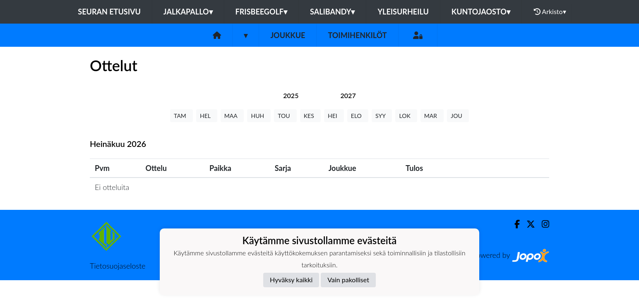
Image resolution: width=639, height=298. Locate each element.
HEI (334, 115)
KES (310, 115)
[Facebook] (514, 224)
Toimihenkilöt (357, 35)
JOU (458, 115)
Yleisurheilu (402, 11)
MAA (232, 115)
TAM (181, 115)
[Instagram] (542, 224)
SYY (381, 115)
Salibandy (332, 11)
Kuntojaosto (481, 11)
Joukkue (287, 35)
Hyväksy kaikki (291, 280)
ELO (358, 115)
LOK (406, 115)
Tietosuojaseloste (117, 265)
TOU (285, 115)
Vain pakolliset (348, 280)
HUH (259, 115)
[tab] (290, 95)
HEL (207, 115)
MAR (432, 115)
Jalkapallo (188, 11)
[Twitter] (527, 224)
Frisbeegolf (261, 11)
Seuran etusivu (109, 11)
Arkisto (550, 12)
